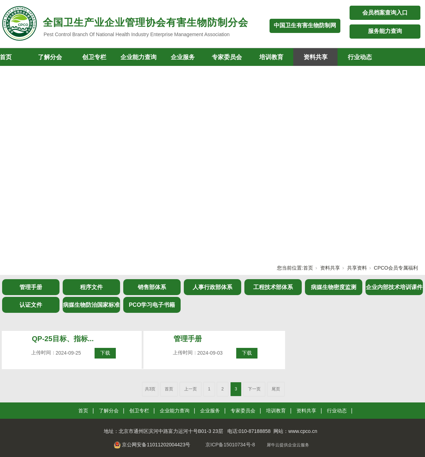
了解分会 (50, 57)
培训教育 (271, 57)
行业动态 (360, 57)
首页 (308, 268)
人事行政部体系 (212, 287)
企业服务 (183, 57)
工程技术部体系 (273, 287)
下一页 (254, 389)
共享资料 (357, 268)
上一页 (190, 389)
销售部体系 (152, 287)
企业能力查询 (138, 57)
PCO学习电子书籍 (152, 305)
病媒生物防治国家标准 (91, 305)
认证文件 (30, 305)
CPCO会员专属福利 (396, 268)
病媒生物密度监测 (333, 287)
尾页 (276, 389)
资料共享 (316, 57)
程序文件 (91, 287)
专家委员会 (227, 57)
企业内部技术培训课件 (394, 287)
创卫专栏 (94, 57)
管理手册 (30, 287)
